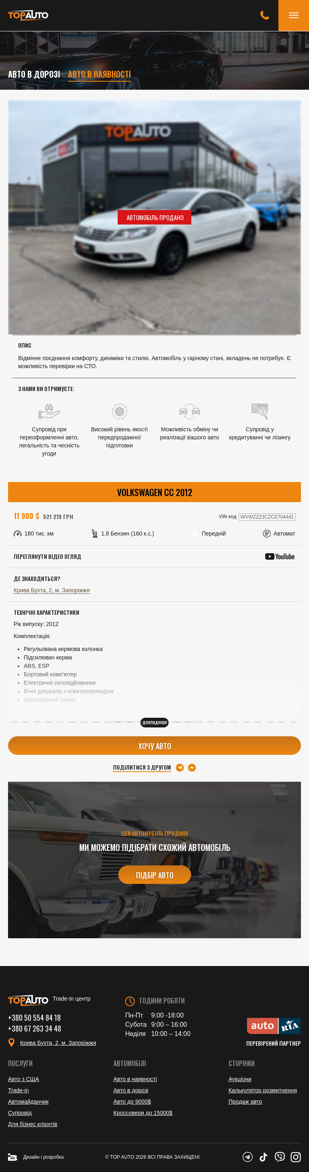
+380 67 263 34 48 (34, 1028)
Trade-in (18, 1090)
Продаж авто (245, 1101)
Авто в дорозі (34, 74)
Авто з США (23, 1079)
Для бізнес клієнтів (32, 1124)
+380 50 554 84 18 (34, 1017)
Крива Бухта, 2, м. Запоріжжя (52, 590)
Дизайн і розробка (36, 1157)
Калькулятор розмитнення (263, 1090)
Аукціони (240, 1079)
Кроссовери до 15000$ (143, 1113)
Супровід (20, 1113)
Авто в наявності (99, 74)
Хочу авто (154, 746)
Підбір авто (154, 875)
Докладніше (154, 722)
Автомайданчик (28, 1101)
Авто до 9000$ (132, 1101)
